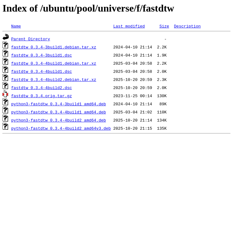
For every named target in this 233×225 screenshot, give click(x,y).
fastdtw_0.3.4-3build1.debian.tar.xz (53, 47)
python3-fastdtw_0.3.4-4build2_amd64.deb (58, 120)
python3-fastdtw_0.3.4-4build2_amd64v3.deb (61, 128)
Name (16, 26)
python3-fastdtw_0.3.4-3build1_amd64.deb (58, 104)
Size (164, 26)
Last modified (129, 26)
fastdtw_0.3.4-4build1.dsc (41, 71)
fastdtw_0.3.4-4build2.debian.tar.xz (53, 79)
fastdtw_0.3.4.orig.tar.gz (41, 95)
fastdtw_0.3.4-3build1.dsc (41, 55)
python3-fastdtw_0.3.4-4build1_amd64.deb (58, 112)
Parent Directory (30, 39)
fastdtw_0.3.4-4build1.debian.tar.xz (53, 63)
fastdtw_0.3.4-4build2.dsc (41, 87)
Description (187, 26)
